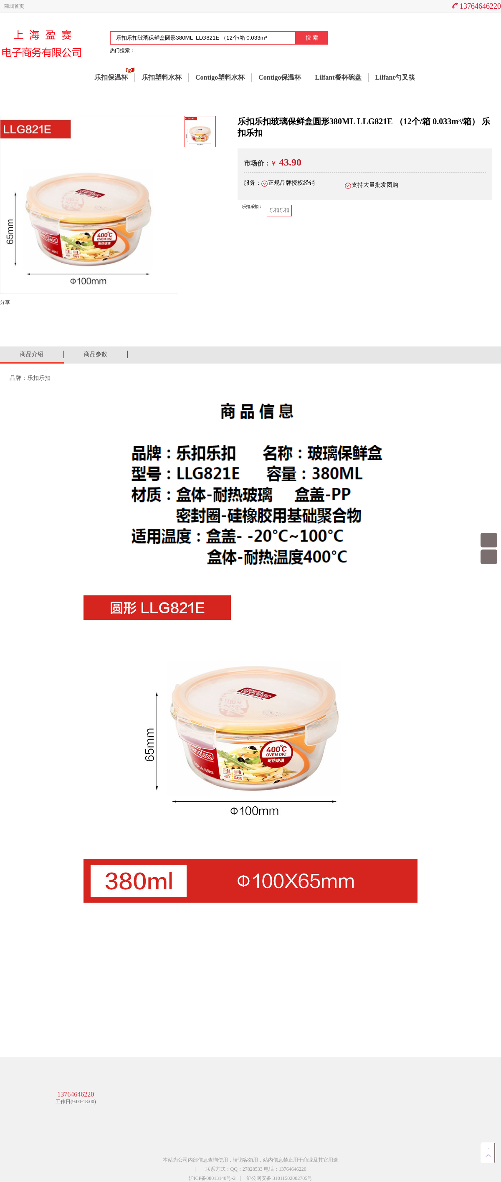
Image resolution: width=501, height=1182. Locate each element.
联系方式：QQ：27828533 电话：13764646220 (255, 1169)
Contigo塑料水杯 (220, 77)
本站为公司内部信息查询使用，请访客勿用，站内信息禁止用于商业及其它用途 (250, 1160)
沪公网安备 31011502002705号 (279, 1178)
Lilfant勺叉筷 (395, 77)
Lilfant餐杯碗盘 (338, 77)
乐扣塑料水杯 (162, 77)
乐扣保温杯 (111, 77)
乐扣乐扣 (279, 210)
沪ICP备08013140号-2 (212, 1178)
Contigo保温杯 (279, 77)
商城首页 (14, 6)
